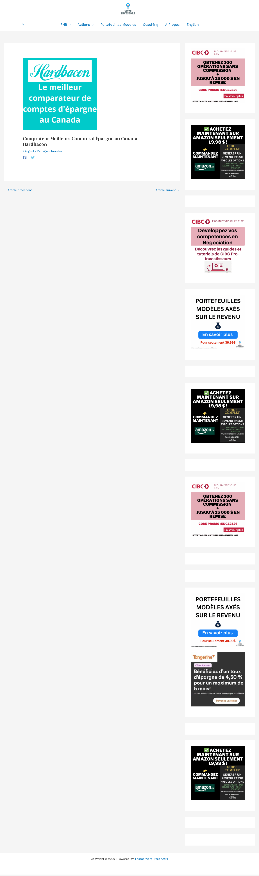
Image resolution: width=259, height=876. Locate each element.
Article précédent (18, 190)
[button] (23, 24)
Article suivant (168, 190)
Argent (29, 151)
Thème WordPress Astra (151, 859)
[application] (69, 24)
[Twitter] (33, 157)
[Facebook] (24, 157)
